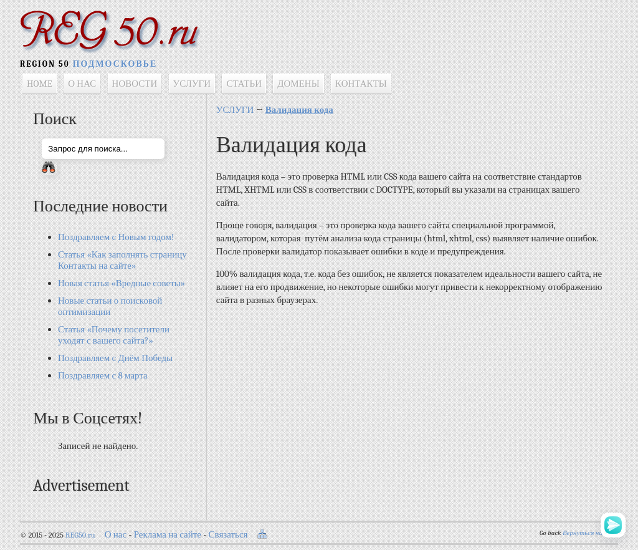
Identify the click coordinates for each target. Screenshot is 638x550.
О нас (115, 534)
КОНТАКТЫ (361, 83)
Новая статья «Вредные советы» (121, 283)
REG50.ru (80, 535)
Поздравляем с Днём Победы (115, 358)
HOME (39, 83)
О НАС (82, 83)
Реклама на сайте (167, 534)
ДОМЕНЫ (298, 83)
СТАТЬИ (244, 83)
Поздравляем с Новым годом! (116, 237)
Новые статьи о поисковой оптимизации (110, 306)
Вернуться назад (587, 533)
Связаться (228, 534)
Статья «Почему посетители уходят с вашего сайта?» (113, 335)
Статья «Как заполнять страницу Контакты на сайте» (122, 260)
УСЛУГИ (192, 83)
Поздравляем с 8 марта (103, 375)
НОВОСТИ (135, 83)
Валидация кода (299, 109)
